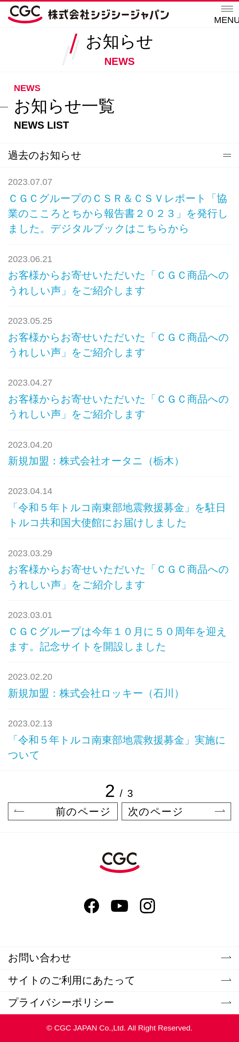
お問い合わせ (119, 957)
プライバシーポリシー (119, 1002)
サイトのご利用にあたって (119, 980)
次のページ (176, 811)
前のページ (62, 811)
